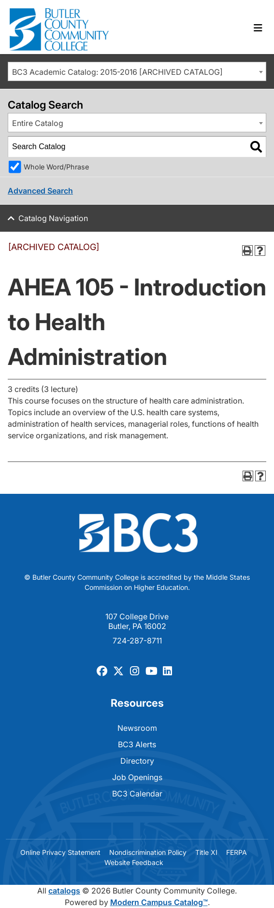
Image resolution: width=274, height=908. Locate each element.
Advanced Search (40, 191)
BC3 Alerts (137, 744)
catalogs (64, 890)
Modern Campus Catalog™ (159, 902)
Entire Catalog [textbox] (37, 123)
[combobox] (137, 71)
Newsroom (137, 728)
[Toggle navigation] (258, 28)
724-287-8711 (137, 640)
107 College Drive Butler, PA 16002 (137, 621)
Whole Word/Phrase (56, 167)
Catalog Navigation (53, 218)
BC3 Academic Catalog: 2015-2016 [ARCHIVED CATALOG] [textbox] (117, 72)
